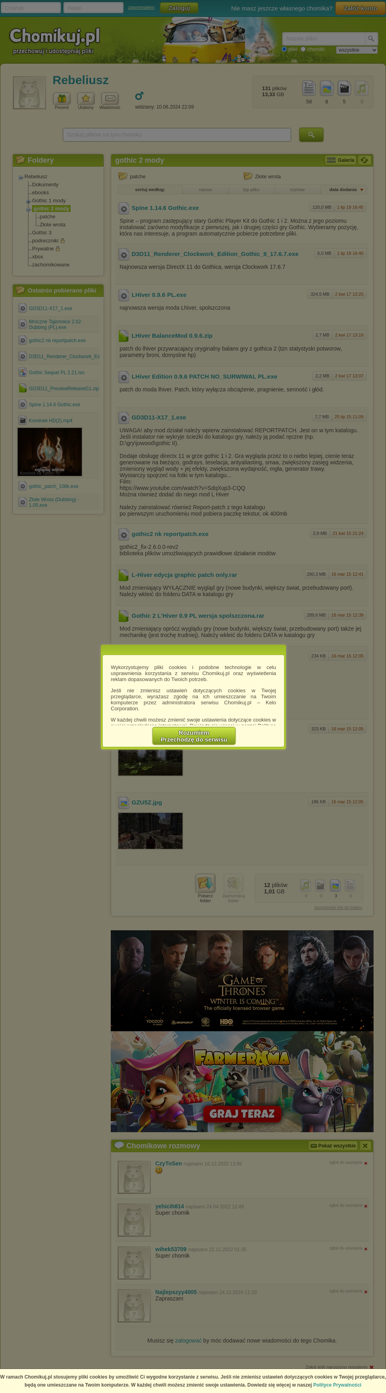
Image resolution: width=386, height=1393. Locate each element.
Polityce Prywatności (337, 1385)
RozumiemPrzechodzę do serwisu (194, 736)
